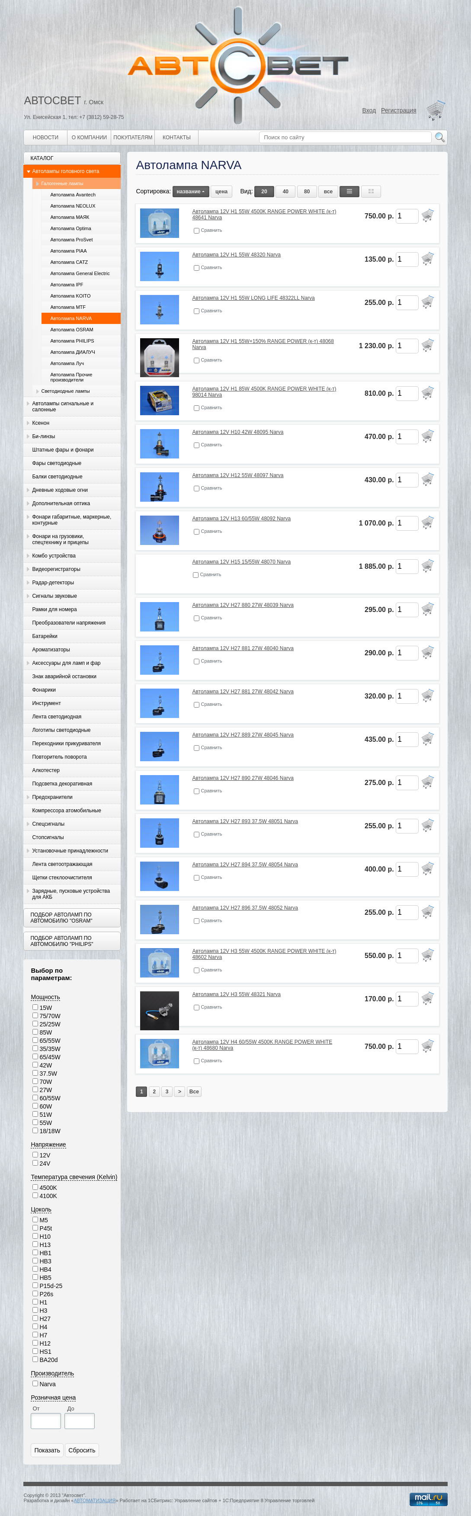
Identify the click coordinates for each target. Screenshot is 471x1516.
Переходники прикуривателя (66, 743)
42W (45, 1065)
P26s (46, 1294)
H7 (43, 1335)
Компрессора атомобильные (66, 811)
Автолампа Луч (67, 363)
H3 (43, 1310)
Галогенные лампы (62, 183)
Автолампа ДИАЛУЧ (72, 352)
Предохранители (52, 797)
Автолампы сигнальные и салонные (62, 407)
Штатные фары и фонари (62, 450)
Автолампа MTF (68, 307)
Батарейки (44, 636)
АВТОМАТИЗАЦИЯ (94, 1500)
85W (45, 1032)
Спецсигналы (48, 824)
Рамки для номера (54, 609)
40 (285, 192)
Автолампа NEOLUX (72, 205)
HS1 (45, 1351)
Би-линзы (43, 436)
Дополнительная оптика (61, 503)
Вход (369, 110)
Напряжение (48, 1144)
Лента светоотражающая (62, 864)
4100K (48, 1195)
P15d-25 (50, 1285)
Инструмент (46, 703)
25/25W (49, 1024)
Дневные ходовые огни (59, 490)
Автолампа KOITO (70, 295)
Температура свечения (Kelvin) (74, 1176)
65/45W (49, 1057)
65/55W (49, 1040)
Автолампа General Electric (79, 273)
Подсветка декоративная (62, 784)
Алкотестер (46, 770)
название (191, 192)
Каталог (41, 158)
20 (264, 192)
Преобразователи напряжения (68, 623)
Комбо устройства (53, 556)
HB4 (45, 1269)
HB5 (45, 1277)
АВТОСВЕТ (52, 100)
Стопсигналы (48, 837)
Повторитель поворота (59, 757)
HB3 (45, 1261)
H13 (45, 1244)
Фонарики (43, 690)
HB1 (45, 1253)
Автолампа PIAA (68, 250)
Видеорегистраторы (56, 569)
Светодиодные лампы (65, 391)
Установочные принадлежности (70, 851)
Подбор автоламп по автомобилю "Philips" (61, 941)
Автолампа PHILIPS (72, 340)
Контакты (177, 138)
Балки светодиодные (57, 477)
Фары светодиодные (56, 463)
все (328, 192)
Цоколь (41, 1209)
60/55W (49, 1098)
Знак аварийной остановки (64, 676)
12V (44, 1155)
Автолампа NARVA (71, 318)
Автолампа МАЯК (69, 217)
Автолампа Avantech (73, 194)
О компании (89, 138)
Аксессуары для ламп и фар (66, 663)
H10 (45, 1236)
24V (44, 1163)
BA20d (48, 1359)
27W (45, 1090)
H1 (43, 1302)
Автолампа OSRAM (71, 329)
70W (45, 1081)
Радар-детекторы (53, 583)
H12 (45, 1343)
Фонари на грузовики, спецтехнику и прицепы (60, 539)
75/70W (49, 1016)
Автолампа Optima (70, 228)
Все (194, 1092)
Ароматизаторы (51, 650)
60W (45, 1106)
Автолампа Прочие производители (71, 377)
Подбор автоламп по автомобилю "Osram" (61, 918)
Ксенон (40, 423)
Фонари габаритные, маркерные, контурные (71, 520)
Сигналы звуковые (54, 596)
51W (45, 1114)
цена (221, 192)
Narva (47, 1384)
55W (45, 1122)
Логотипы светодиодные (61, 730)
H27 (45, 1318)
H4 (43, 1327)
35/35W (49, 1048)
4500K (48, 1187)
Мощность (45, 997)
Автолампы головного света (65, 171)
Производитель (52, 1373)
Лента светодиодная (56, 717)
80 (307, 192)
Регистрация (399, 110)
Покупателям (132, 138)
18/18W (49, 1131)
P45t (45, 1228)
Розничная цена (53, 1397)
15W (45, 1007)
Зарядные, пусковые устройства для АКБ (71, 894)
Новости (45, 138)
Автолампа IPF (66, 284)
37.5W (48, 1073)
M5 (43, 1220)
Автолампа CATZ (69, 262)
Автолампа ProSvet (71, 239)
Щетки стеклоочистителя (62, 878)
